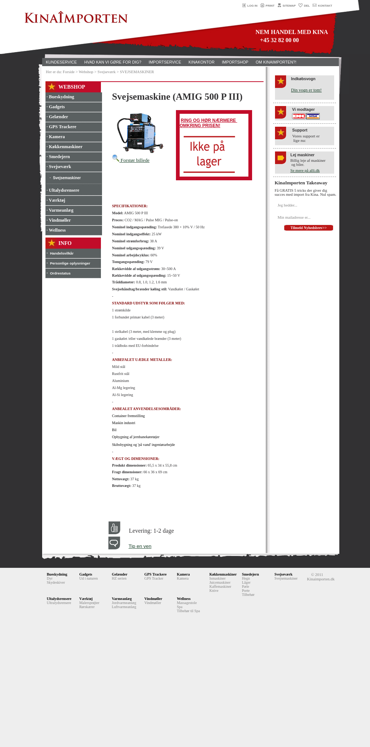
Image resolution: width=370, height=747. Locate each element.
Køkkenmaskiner (223, 574)
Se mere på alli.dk (305, 170)
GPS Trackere (155, 574)
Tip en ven (140, 546)
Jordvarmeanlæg (124, 603)
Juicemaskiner (219, 582)
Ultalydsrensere (59, 599)
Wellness (183, 599)
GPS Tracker (153, 578)
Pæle (245, 586)
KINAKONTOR (201, 62)
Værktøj (85, 599)
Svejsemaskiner (67, 178)
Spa (179, 607)
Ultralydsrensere (59, 603)
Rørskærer (87, 607)
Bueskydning (57, 574)
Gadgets (85, 574)
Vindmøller (153, 599)
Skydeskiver (56, 582)
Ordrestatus (60, 273)
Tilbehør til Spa (188, 611)
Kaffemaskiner (220, 586)
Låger (246, 582)
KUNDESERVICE (61, 62)
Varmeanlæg (122, 599)
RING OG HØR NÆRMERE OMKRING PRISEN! (208, 123)
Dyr (49, 578)
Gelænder (119, 574)
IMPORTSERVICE (165, 62)
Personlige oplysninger (70, 263)
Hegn (246, 578)
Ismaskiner (217, 578)
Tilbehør (248, 595)
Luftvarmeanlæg (124, 607)
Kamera (183, 574)
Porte (246, 591)
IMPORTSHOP (235, 62)
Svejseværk (283, 574)
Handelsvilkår (62, 253)
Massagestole (187, 603)
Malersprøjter (89, 603)
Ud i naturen (88, 578)
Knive (213, 591)
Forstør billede (130, 160)
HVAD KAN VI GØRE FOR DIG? (112, 62)
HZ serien (119, 578)
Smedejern (250, 574)
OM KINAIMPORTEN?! (276, 62)
